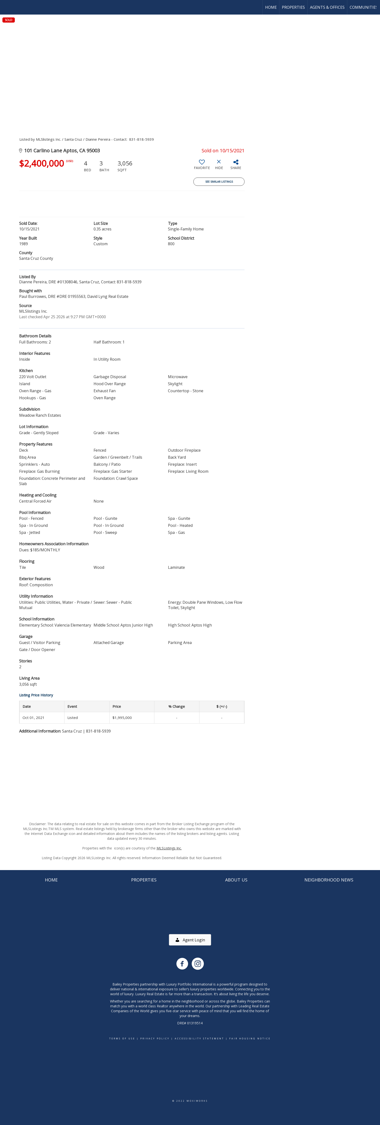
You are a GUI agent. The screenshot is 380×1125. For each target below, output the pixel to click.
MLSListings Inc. (169, 848)
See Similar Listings (219, 181)
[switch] (201, 166)
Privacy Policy (155, 1038)
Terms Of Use (122, 1038)
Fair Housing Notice (250, 1038)
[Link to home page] (6, 7)
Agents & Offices (327, 7)
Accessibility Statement (199, 1038)
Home (271, 7)
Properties (293, 7)
